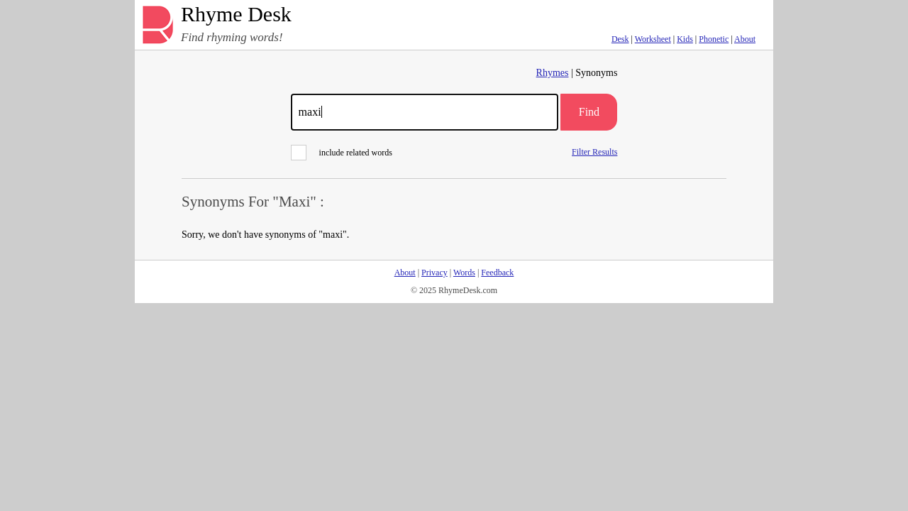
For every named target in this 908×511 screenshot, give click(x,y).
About (744, 39)
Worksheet (653, 39)
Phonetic (714, 39)
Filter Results (594, 151)
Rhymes (552, 72)
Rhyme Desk (236, 15)
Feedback (497, 273)
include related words (341, 152)
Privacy (434, 273)
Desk (620, 39)
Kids (685, 39)
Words (464, 273)
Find (589, 112)
